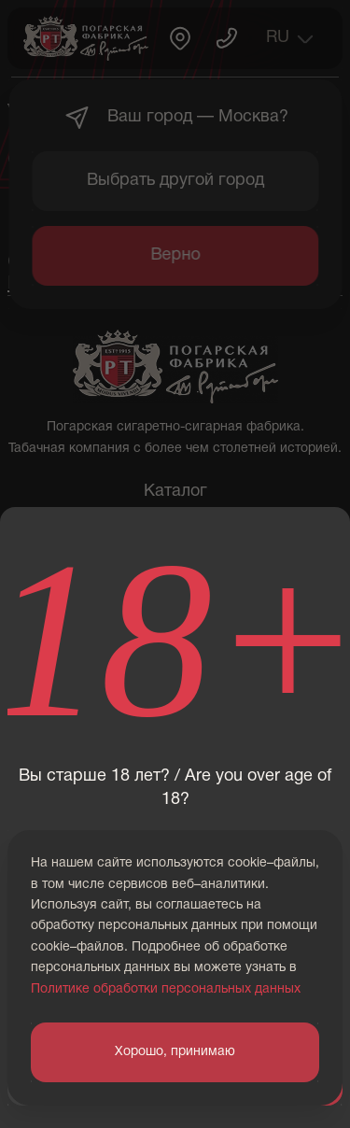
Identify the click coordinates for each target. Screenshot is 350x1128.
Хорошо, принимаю (175, 1052)
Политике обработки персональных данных (166, 989)
